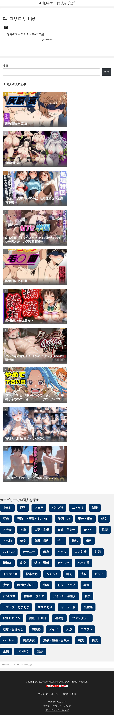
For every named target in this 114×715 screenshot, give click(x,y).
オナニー (29, 552)
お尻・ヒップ (66, 585)
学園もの (64, 518)
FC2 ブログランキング (57, 710)
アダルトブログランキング (57, 706)
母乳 (89, 541)
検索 (5, 66)
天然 (69, 629)
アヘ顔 (7, 541)
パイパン (9, 552)
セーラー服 (68, 607)
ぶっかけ (77, 507)
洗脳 (83, 574)
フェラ (38, 507)
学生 (60, 541)
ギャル (61, 552)
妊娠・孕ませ (66, 530)
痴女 (95, 640)
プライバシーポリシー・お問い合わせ (57, 694)
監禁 (105, 530)
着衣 (46, 552)
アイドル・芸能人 (64, 596)
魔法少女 (29, 640)
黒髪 (86, 585)
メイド (53, 629)
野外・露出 (85, 518)
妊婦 (98, 552)
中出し (7, 507)
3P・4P (88, 530)
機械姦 (7, 563)
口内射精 (80, 552)
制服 (95, 507)
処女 (104, 518)
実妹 (40, 651)
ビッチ (99, 574)
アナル (7, 530)
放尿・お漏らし (13, 629)
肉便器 (36, 629)
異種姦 (88, 607)
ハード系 (83, 563)
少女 (6, 585)
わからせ (63, 563)
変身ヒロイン (11, 618)
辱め (6, 518)
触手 (87, 596)
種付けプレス (26, 585)
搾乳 (75, 541)
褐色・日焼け (37, 618)
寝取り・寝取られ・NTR (33, 518)
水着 (46, 585)
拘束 (23, 530)
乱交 (23, 563)
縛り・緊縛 (41, 563)
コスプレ (86, 629)
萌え (69, 574)
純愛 (81, 640)
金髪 (6, 651)
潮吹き (59, 618)
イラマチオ (10, 574)
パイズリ (57, 507)
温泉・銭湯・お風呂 (56, 640)
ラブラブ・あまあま (16, 607)
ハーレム (9, 640)
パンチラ (23, 651)
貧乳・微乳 (41, 541)
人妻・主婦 (41, 530)
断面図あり (45, 607)
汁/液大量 (9, 596)
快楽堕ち (32, 574)
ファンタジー (81, 618)
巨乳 (23, 507)
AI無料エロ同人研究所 (55, 682)
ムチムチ (52, 574)
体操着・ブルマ (34, 596)
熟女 (23, 541)
